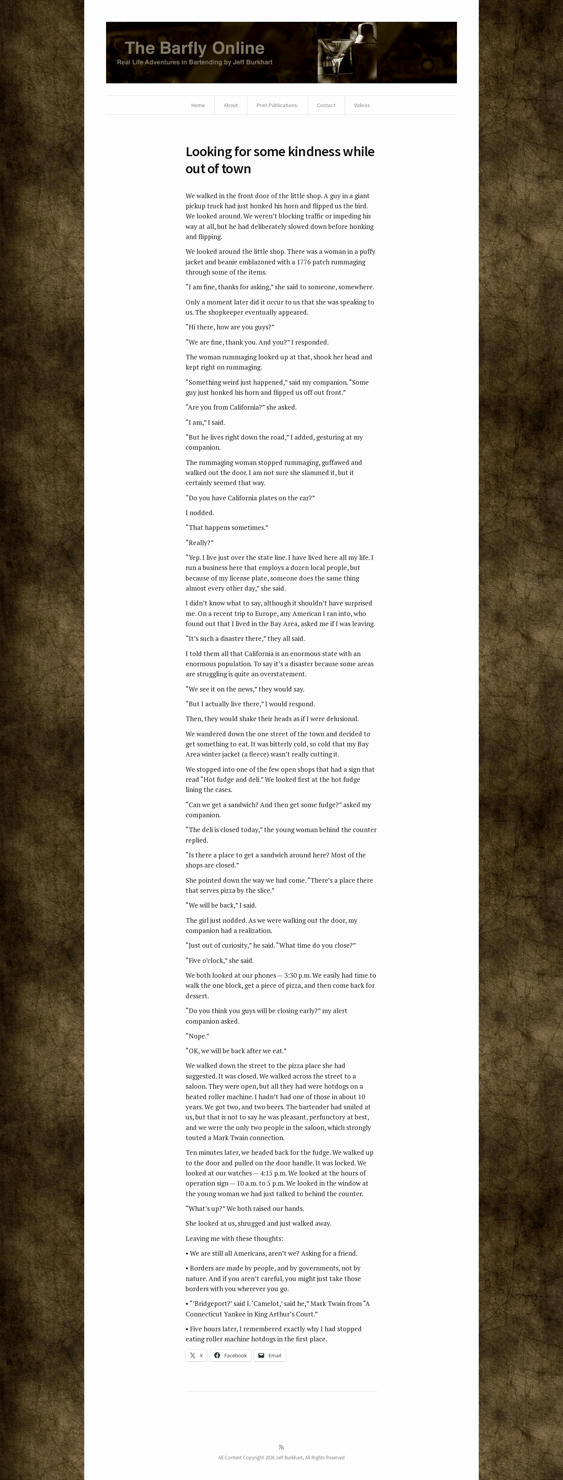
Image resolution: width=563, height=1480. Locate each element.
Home (198, 105)
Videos (362, 105)
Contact (326, 105)
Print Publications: (277, 105)
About (231, 105)
